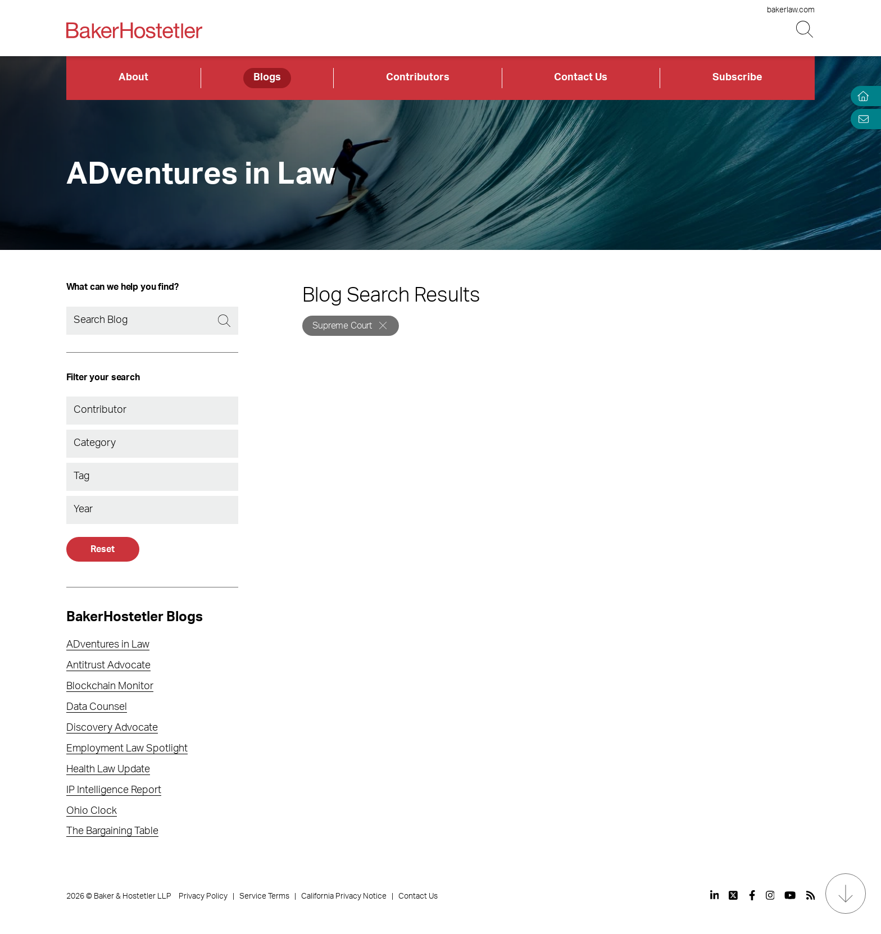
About (133, 77)
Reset (102, 549)
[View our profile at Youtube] (790, 895)
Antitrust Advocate (108, 665)
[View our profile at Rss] (810, 895)
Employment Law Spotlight (127, 749)
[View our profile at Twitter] (734, 895)
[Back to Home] (134, 30)
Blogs (267, 77)
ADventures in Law (107, 645)
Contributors (417, 77)
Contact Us (580, 77)
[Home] (861, 96)
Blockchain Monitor (109, 686)
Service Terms (264, 896)
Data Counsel (96, 707)
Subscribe (737, 77)
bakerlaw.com (791, 10)
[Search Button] (805, 29)
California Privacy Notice (344, 896)
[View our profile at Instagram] (770, 895)
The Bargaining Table (112, 831)
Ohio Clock (91, 811)
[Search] (152, 321)
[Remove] (383, 325)
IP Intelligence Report (113, 790)
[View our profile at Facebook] (752, 895)
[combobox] (152, 411)
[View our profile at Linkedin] (714, 895)
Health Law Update (108, 769)
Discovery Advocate (112, 728)
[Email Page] (861, 118)
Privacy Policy (203, 896)
